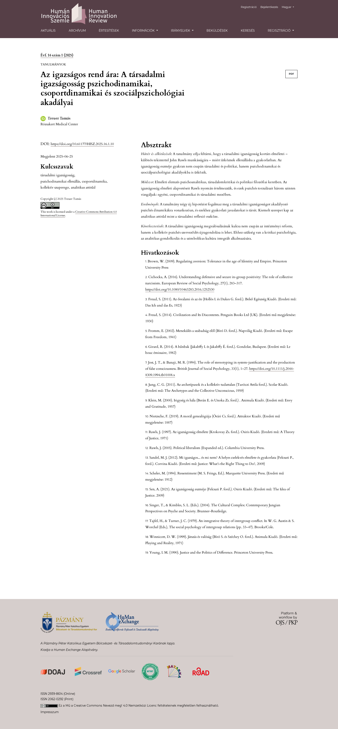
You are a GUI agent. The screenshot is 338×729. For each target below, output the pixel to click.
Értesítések (109, 31)
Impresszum (50, 712)
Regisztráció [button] (279, 31)
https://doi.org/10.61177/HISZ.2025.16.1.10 (82, 144)
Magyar (289, 7)
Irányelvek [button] (181, 31)
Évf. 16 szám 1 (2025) (57, 55)
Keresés (248, 31)
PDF (291, 74)
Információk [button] (143, 31)
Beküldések (217, 31)
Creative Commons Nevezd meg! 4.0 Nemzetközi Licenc (115, 705)
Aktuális (48, 31)
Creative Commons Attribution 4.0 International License (79, 213)
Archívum (77, 31)
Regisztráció (249, 7)
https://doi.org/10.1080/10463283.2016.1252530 (179, 289)
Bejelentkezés (269, 7)
